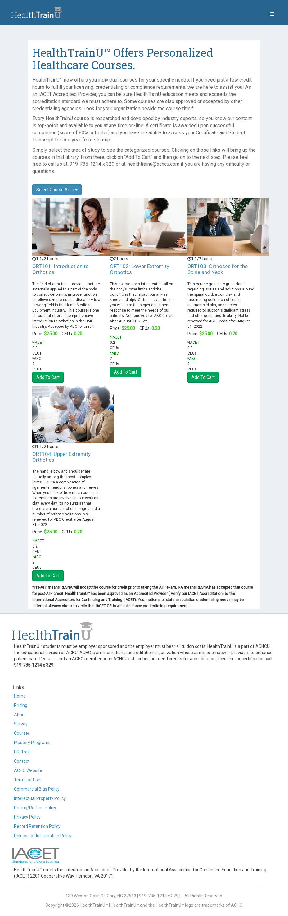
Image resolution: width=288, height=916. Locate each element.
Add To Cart (48, 377)
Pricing (20, 705)
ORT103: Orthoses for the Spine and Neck (217, 269)
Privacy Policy (27, 817)
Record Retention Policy (37, 826)
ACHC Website (28, 770)
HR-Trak (22, 751)
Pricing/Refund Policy (35, 807)
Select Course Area (57, 189)
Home (20, 696)
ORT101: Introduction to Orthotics (60, 269)
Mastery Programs (32, 742)
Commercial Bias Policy (37, 789)
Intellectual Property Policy (40, 798)
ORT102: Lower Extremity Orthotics (139, 269)
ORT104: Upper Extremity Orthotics (61, 457)
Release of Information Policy (43, 835)
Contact (21, 761)
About (20, 714)
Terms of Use (27, 779)
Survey (21, 723)
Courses (22, 733)
